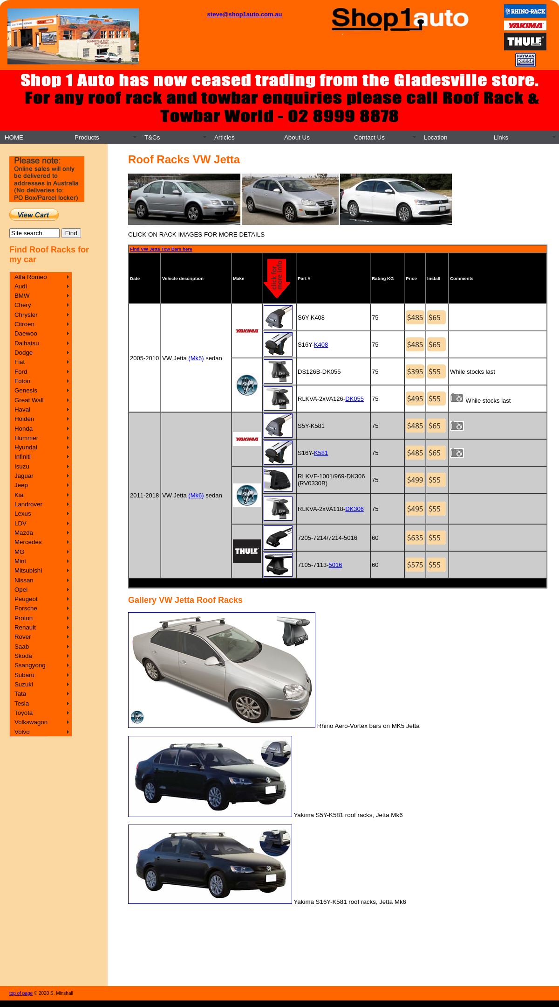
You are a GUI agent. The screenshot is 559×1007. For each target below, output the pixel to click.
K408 (321, 344)
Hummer (26, 437)
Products (87, 137)
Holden (24, 418)
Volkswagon (31, 722)
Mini (20, 561)
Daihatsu (26, 343)
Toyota (23, 712)
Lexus (22, 513)
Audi (20, 286)
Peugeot (26, 598)
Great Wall (28, 400)
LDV (20, 523)
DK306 (354, 508)
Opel (20, 589)
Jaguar (24, 475)
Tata (20, 693)
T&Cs (152, 137)
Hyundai (25, 447)
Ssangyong (30, 665)
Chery (22, 304)
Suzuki (23, 684)
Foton (22, 381)
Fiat (19, 361)
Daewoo (25, 333)
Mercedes (28, 541)
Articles (224, 137)
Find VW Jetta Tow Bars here (161, 249)
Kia (18, 494)
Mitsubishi (28, 570)
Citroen (24, 324)
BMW (22, 295)
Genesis (25, 390)
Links (501, 137)
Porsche (25, 608)
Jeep (21, 485)
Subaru (24, 674)
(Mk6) (196, 495)
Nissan (24, 580)
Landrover (28, 504)
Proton (23, 618)
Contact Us (369, 137)
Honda (23, 428)
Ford (20, 371)
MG (19, 551)
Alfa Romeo (30, 276)
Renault (25, 627)
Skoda (23, 655)
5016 (335, 564)
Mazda (23, 532)
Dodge (23, 352)
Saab (21, 646)
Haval (22, 409)
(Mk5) (196, 358)
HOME (14, 137)
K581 (321, 452)
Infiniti (22, 456)
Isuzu (21, 466)
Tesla (21, 703)
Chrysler (26, 314)
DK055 (354, 398)
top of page (21, 993)
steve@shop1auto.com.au (244, 14)
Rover (22, 636)
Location (435, 137)
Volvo (22, 731)
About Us (297, 137)
